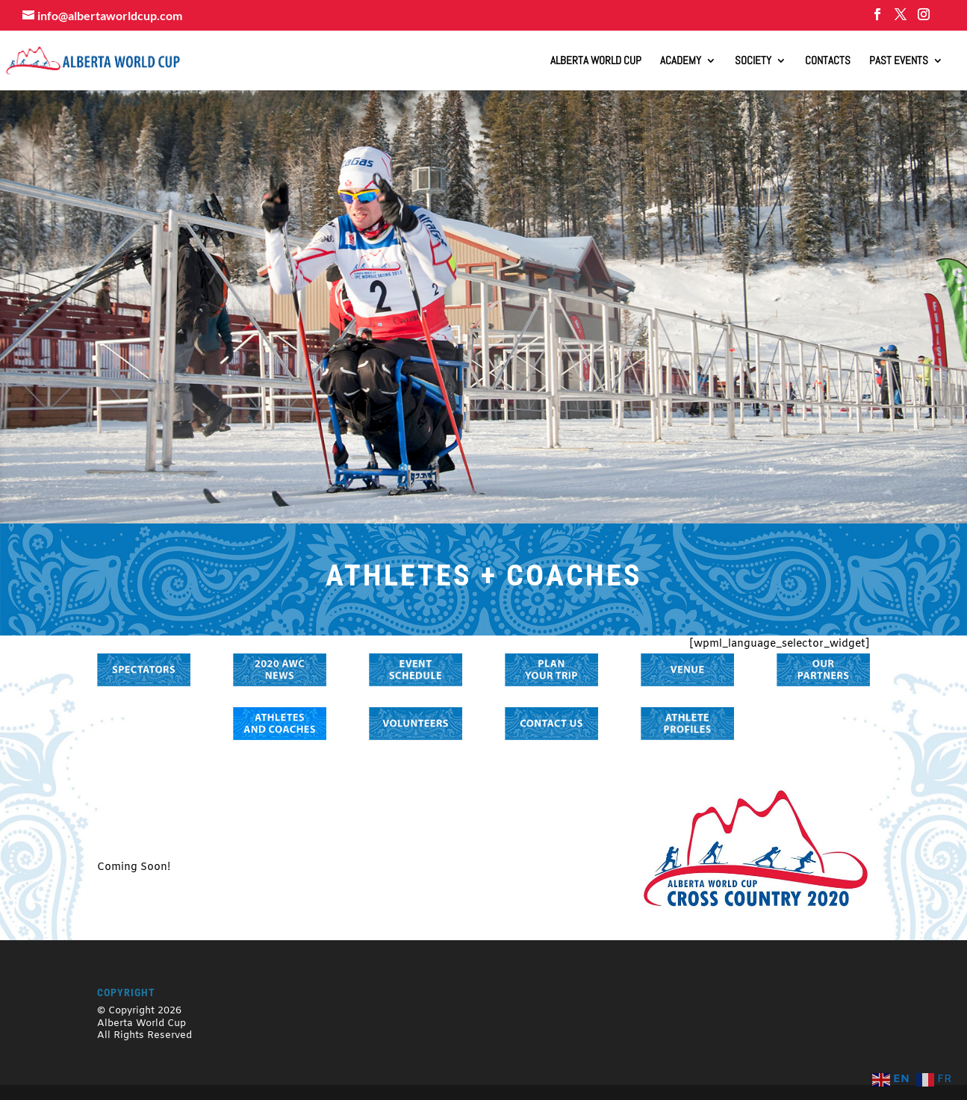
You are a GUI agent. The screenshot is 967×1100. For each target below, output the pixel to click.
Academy (680, 61)
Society (753, 61)
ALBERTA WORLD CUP (595, 61)
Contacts (828, 61)
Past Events (898, 61)
